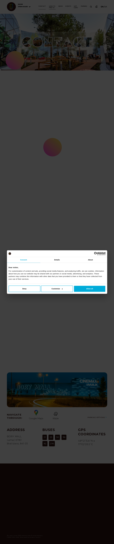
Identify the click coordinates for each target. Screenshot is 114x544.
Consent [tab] (23, 260)
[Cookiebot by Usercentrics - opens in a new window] (96, 253)
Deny (24, 289)
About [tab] (90, 260)
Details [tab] (57, 260)
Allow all (89, 289)
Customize (57, 289)
